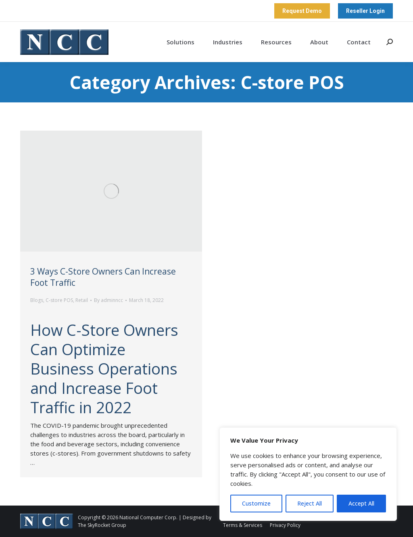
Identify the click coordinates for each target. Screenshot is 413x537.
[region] (308, 474)
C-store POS (59, 300)
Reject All (309, 503)
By (108, 300)
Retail (81, 300)
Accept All (361, 503)
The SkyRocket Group (102, 525)
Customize (256, 503)
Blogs (36, 300)
